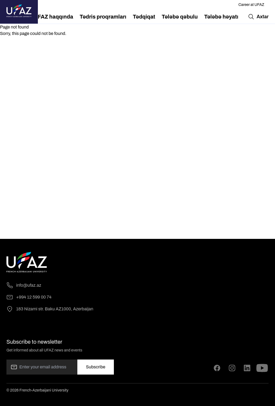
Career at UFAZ (251, 5)
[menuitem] (54, 17)
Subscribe (95, 367)
